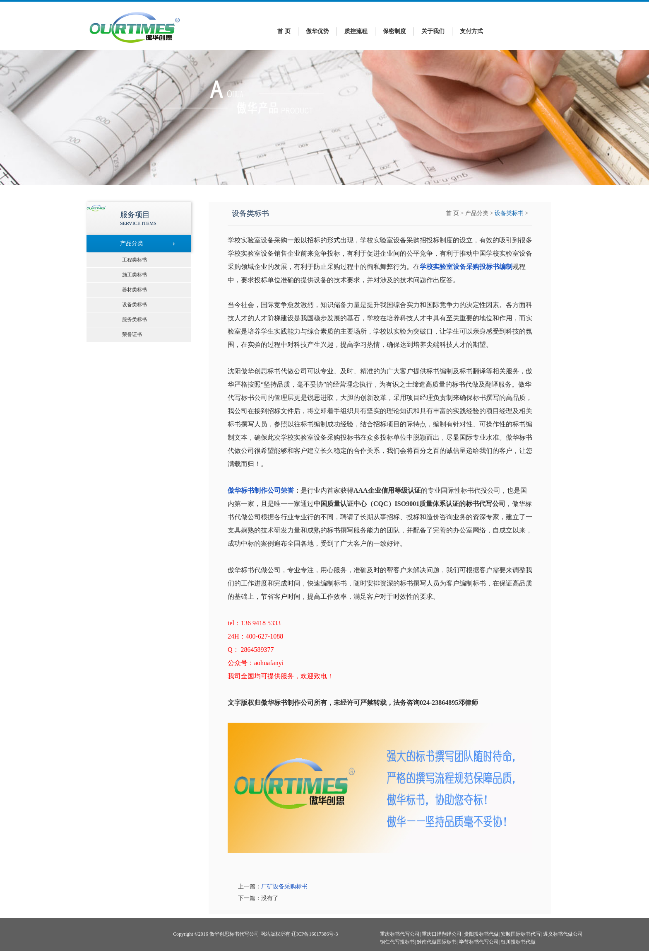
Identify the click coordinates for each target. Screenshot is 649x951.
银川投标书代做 (518, 942)
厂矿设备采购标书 (284, 886)
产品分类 (476, 213)
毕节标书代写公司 (479, 942)
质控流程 (356, 31)
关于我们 (433, 31)
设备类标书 (509, 213)
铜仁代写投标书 (397, 942)
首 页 (284, 31)
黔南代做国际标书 (437, 942)
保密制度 (394, 31)
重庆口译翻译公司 (442, 934)
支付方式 (471, 31)
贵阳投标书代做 (481, 934)
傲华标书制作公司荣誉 (261, 490)
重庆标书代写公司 (400, 934)
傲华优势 (317, 31)
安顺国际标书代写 (521, 934)
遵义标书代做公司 (563, 934)
